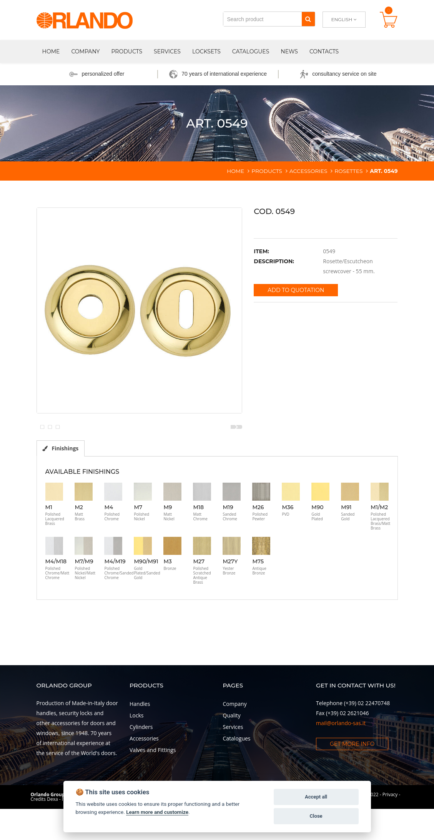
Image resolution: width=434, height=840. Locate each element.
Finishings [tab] (61, 486)
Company (235, 742)
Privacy (390, 833)
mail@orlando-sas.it (341, 761)
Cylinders (141, 765)
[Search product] (262, 19)
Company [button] (85, 51)
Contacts (324, 51)
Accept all (316, 797)
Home (51, 51)
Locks (136, 754)
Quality (232, 754)
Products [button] (126, 51)
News (289, 51)
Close (315, 816)
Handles (140, 742)
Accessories (144, 777)
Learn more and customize (157, 812)
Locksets (206, 51)
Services (167, 51)
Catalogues (250, 51)
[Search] (308, 19)
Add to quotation (296, 290)
